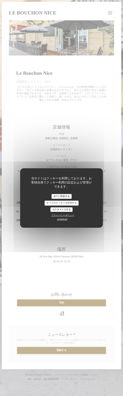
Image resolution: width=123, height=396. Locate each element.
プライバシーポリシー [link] (62, 215)
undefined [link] (62, 219)
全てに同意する (61, 196)
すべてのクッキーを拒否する (62, 203)
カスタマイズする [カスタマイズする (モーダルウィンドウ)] (61, 209)
